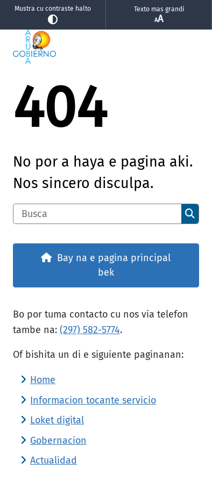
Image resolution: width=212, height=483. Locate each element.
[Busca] (97, 214)
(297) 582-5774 (90, 330)
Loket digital (57, 420)
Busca (190, 214)
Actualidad (53, 460)
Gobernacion (58, 440)
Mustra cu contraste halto (52, 15)
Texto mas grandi (158, 15)
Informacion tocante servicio (93, 400)
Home (42, 380)
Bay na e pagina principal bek (114, 265)
